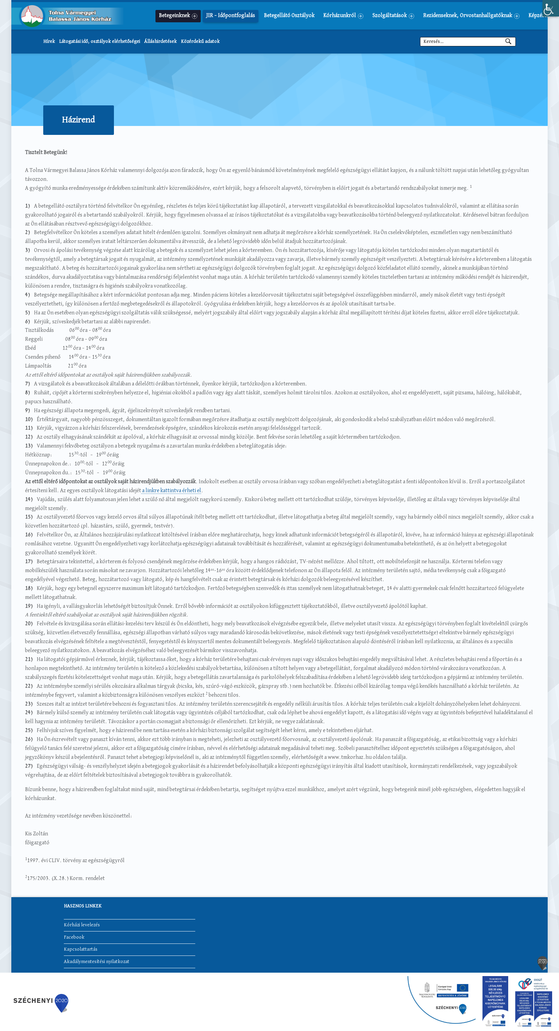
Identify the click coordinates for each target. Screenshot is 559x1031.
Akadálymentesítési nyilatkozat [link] (96, 961)
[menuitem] (178, 16)
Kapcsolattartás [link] (80, 949)
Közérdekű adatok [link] (200, 41)
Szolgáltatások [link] (393, 16)
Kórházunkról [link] (343, 16)
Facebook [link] (74, 937)
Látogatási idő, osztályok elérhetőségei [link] (99, 41)
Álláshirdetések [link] (160, 41)
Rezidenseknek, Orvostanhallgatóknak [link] (471, 16)
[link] (551, 8)
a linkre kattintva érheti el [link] (171, 491)
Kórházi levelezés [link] (82, 925)
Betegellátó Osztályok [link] (289, 16)
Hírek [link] (49, 41)
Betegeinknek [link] (178, 16)
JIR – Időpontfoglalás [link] (230, 16)
